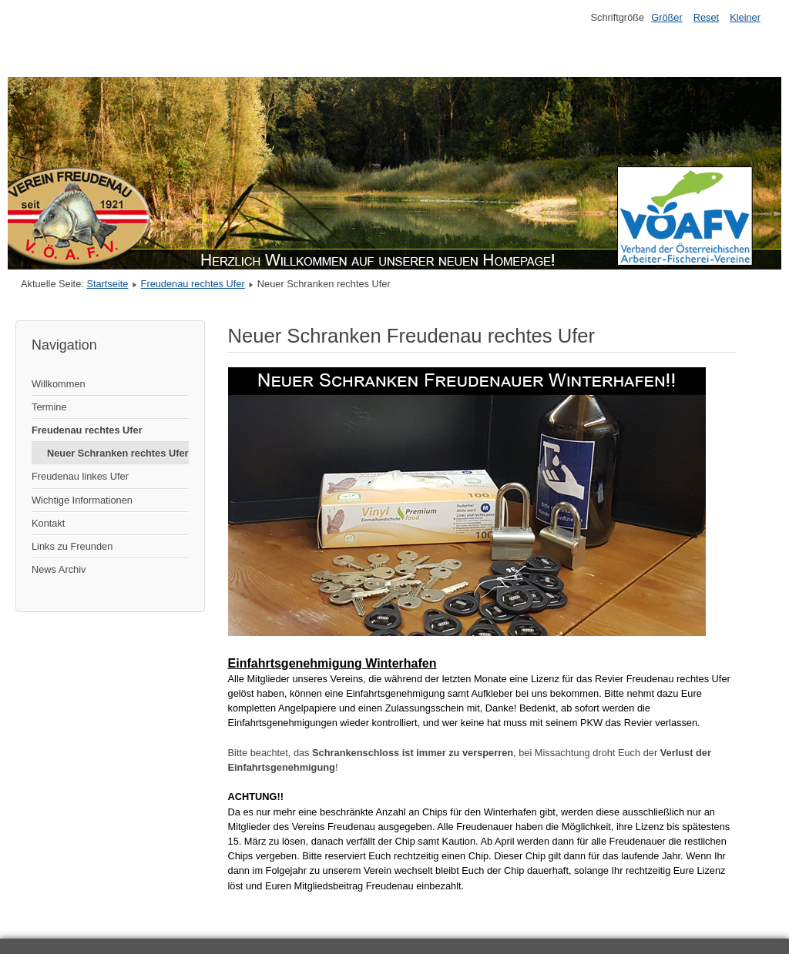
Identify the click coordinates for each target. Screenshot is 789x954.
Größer (667, 17)
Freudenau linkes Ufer (80, 476)
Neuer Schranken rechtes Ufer (118, 453)
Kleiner (745, 17)
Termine (49, 407)
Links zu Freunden (72, 546)
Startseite (107, 284)
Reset (706, 17)
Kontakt (48, 523)
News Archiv (59, 569)
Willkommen (59, 384)
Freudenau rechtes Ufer (193, 284)
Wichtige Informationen (82, 500)
